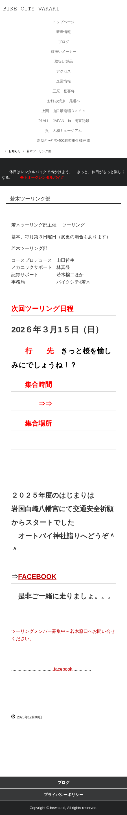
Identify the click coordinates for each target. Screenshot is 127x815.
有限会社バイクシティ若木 (31, 8)
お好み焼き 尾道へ (63, 101)
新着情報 (63, 32)
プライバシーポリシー (63, 794)
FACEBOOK (37, 576)
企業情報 (63, 81)
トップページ (63, 22)
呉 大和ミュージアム (63, 130)
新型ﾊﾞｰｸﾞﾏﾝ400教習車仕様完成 (63, 140)
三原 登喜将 (63, 91)
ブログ (63, 42)
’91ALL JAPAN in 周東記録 (63, 121)
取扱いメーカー (63, 51)
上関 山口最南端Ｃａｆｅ (63, 111)
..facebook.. (63, 669)
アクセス (63, 71)
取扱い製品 (63, 61)
